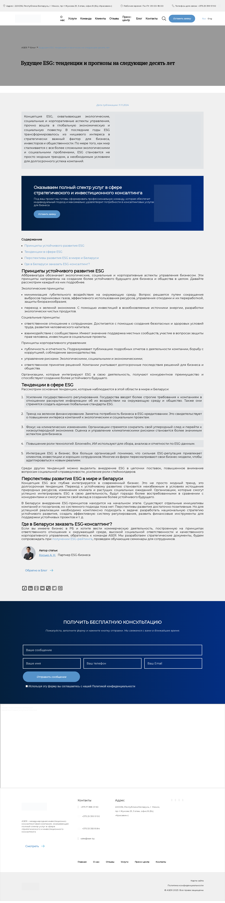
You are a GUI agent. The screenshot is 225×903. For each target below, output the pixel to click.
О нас (62, 18)
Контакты (152, 18)
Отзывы (114, 18)
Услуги (72, 18)
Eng (210, 18)
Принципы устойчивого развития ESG (54, 245)
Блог (139, 18)
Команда (85, 18)
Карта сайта (197, 882)
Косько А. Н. (47, 555)
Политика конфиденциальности (186, 887)
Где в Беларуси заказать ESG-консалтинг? (57, 264)
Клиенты (100, 18)
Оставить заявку (182, 18)
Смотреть (33, 847)
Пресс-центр (126, 18)
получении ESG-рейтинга (72, 539)
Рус (204, 18)
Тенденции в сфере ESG (43, 251)
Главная (82, 864)
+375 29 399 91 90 (207, 6)
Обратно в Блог (37, 570)
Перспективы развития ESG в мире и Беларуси (61, 258)
